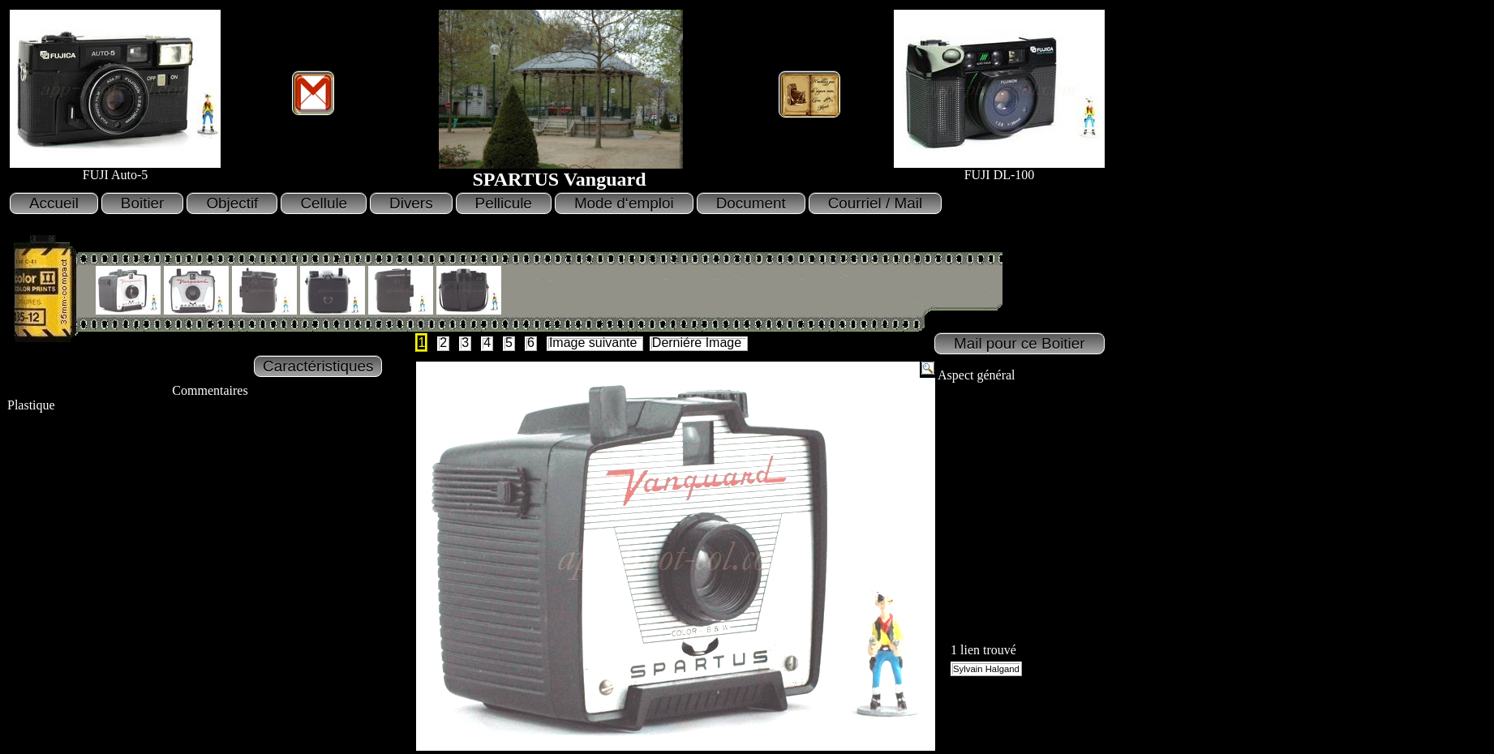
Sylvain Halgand (986, 669)
